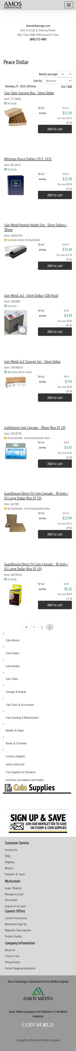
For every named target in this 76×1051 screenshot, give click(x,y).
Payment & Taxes (15, 874)
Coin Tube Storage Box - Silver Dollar (29, 92)
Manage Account (14, 894)
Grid (63, 86)
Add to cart (55, 128)
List (70, 86)
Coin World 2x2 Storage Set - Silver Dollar (32, 361)
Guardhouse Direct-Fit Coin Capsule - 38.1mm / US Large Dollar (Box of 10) (36, 566)
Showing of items (20, 86)
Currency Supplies (15, 756)
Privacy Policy (12, 962)
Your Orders (11, 900)
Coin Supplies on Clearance (21, 772)
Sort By (38, 81)
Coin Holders (13, 666)
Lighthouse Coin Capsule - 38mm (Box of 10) (34, 427)
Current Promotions (16, 918)
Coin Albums (13, 640)
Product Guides (13, 936)
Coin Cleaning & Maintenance (22, 717)
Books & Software (16, 743)
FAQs (8, 856)
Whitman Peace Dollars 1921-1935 (28, 158)
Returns (9, 868)
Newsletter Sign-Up (16, 924)
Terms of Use (12, 956)
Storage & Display (16, 692)
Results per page (48, 74)
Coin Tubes (12, 679)
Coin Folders (12, 653)
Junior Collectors (15, 764)
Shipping (9, 862)
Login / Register (13, 888)
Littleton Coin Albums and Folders (25, 780)
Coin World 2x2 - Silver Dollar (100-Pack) (31, 295)
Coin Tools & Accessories (20, 705)
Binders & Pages (15, 730)
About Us (10, 950)
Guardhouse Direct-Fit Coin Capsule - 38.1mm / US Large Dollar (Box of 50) (36, 496)
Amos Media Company (47, 1040)
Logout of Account (15, 906)
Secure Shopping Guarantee (20, 968)
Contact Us (11, 850)
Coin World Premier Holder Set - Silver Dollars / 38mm (35, 227)
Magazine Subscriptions (18, 930)
